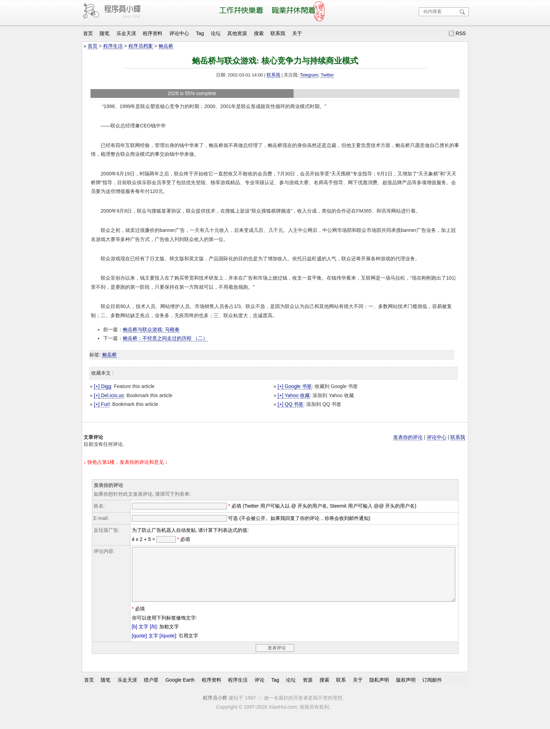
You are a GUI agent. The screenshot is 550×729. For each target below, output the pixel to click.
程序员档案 (140, 46)
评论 (259, 690)
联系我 (277, 33)
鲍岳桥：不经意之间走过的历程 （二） (165, 338)
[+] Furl (101, 404)
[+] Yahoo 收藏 (293, 395)
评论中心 (179, 33)
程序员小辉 (215, 708)
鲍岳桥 (166, 46)
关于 (297, 33)
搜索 (259, 33)
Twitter (327, 75)
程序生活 (113, 46)
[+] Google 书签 (294, 386)
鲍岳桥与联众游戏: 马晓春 (151, 329)
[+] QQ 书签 (290, 404)
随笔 (104, 33)
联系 (341, 690)
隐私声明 (379, 690)
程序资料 (152, 33)
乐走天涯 (126, 33)
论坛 (216, 33)
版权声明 (406, 690)
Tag (200, 33)
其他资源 (237, 33)
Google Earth (180, 690)
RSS (461, 33)
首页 (88, 33)
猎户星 (151, 690)
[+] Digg (102, 386)
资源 (308, 690)
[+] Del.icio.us (109, 395)
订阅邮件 (432, 690)
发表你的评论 (408, 437)
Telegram (309, 75)
